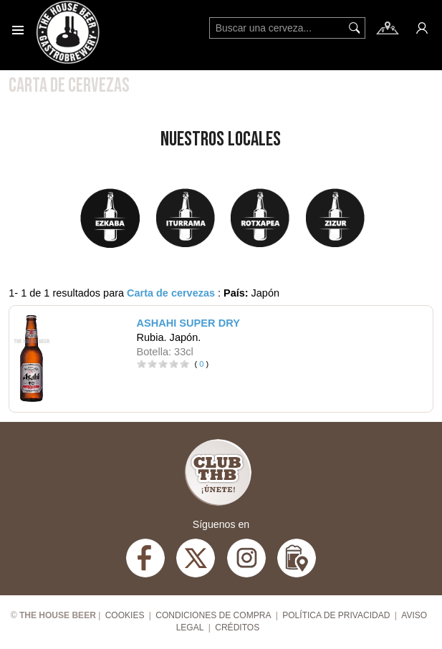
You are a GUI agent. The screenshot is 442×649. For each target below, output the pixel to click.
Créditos (237, 627)
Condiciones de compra (213, 615)
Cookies (125, 615)
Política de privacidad (336, 615)
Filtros (395, 84)
